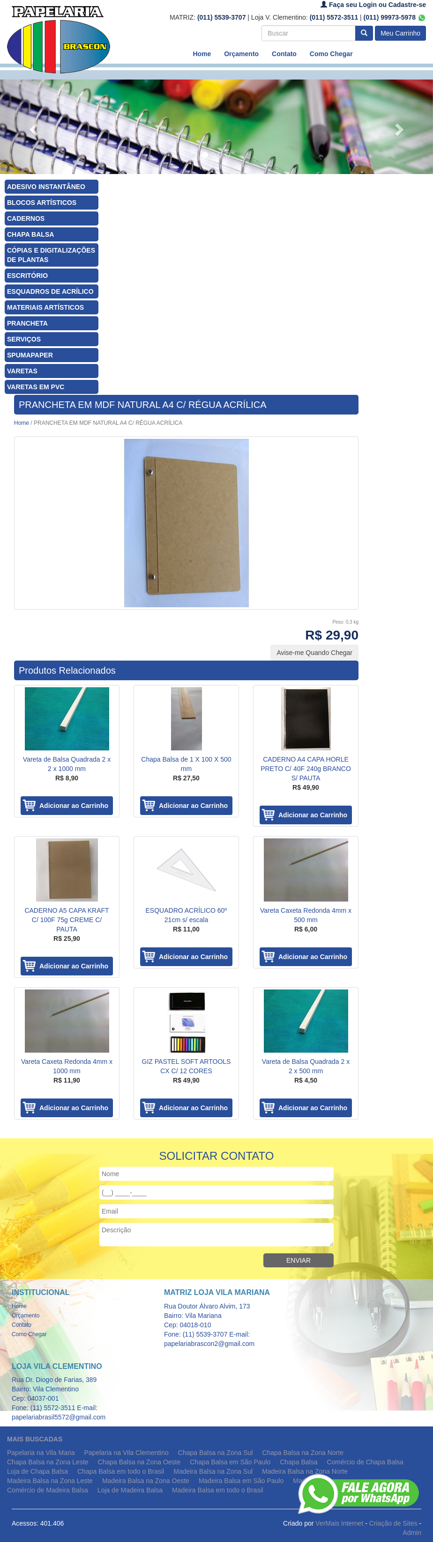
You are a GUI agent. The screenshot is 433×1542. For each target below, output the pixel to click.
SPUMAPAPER (30, 355)
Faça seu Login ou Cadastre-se (373, 4)
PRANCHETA (27, 323)
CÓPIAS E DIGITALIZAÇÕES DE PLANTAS (51, 255)
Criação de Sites (393, 1523)
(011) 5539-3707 (221, 17)
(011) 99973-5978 (395, 17)
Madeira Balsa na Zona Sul (213, 1471)
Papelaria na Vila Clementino (126, 1452)
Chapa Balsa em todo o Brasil (120, 1471)
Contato (284, 54)
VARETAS (22, 371)
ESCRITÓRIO (27, 275)
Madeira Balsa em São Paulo (241, 1480)
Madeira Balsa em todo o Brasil (217, 1490)
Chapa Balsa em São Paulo (230, 1462)
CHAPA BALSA (30, 234)
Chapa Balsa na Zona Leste (48, 1462)
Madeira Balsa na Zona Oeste (145, 1480)
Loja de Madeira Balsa (130, 1490)
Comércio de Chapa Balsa (365, 1462)
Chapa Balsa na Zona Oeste (139, 1462)
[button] (32, 127)
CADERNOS (26, 218)
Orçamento (241, 54)
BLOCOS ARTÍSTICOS (41, 202)
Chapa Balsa (298, 1462)
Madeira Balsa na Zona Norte (305, 1471)
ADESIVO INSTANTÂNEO (46, 186)
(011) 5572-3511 (334, 17)
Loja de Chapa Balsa (37, 1471)
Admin (412, 1532)
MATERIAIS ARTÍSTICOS (45, 307)
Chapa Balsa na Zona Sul (215, 1452)
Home (202, 54)
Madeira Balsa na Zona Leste (50, 1480)
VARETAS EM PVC (35, 387)
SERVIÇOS (24, 339)
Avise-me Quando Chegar (314, 652)
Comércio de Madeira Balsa (47, 1490)
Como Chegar (331, 54)
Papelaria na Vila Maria (41, 1452)
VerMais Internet (339, 1523)
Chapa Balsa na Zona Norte (302, 1452)
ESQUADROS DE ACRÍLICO (50, 291)
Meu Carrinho (400, 33)
